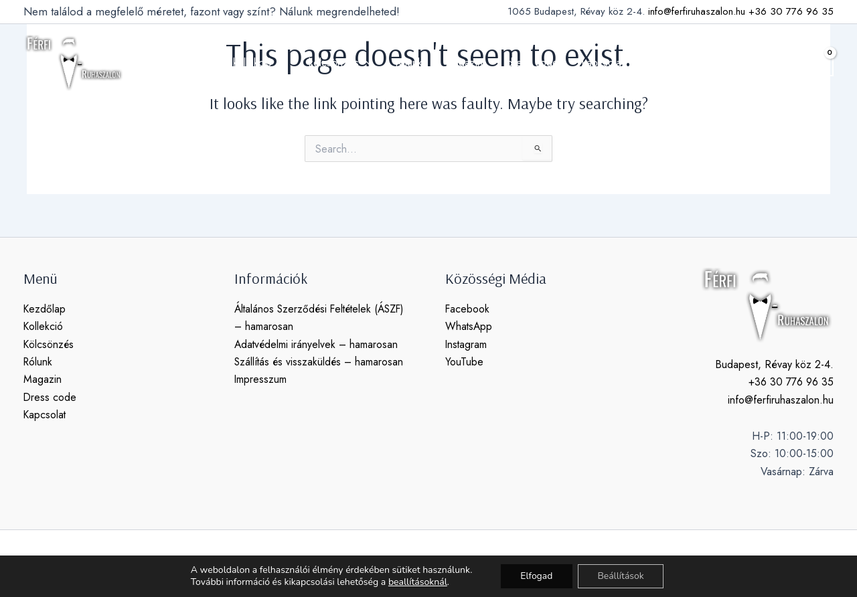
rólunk (410, 62)
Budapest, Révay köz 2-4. (774, 364)
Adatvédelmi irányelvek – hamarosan (317, 344)
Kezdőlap (44, 309)
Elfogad (536, 576)
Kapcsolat (45, 414)
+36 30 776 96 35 (791, 11)
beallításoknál (417, 582)
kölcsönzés (344, 63)
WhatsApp (469, 326)
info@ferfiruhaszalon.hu (696, 11)
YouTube (464, 361)
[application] (284, 63)
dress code (529, 62)
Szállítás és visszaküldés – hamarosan (320, 361)
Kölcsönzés (49, 344)
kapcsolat (597, 62)
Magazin (42, 379)
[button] (786, 63)
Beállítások (621, 576)
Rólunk (38, 361)
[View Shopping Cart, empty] (819, 62)
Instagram (466, 344)
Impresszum (260, 379)
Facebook (467, 309)
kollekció (264, 63)
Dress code (50, 397)
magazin (463, 62)
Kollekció (43, 326)
